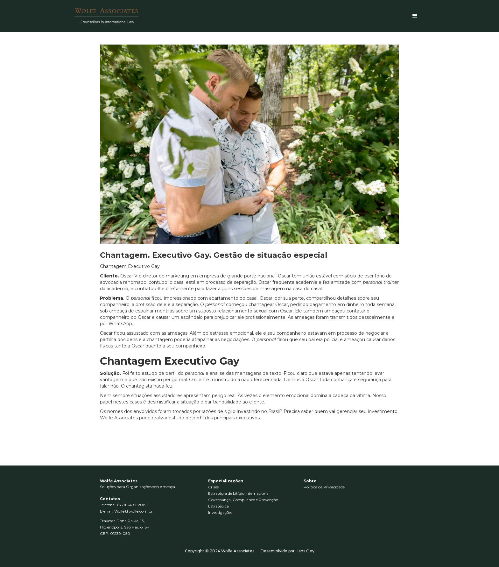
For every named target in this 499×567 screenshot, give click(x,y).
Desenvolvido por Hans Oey (287, 551)
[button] (415, 15)
